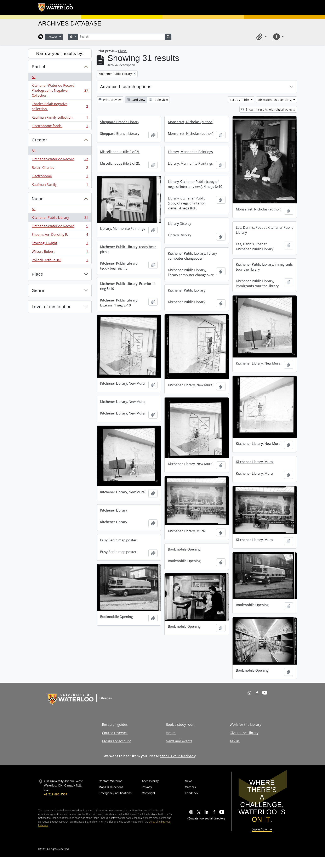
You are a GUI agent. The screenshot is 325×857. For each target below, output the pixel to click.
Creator (39, 140)
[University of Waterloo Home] (55, 7)
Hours (171, 733)
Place (37, 274)
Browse (53, 37)
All (33, 77)
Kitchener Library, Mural (255, 461)
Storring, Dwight (60, 244)
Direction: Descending (275, 100)
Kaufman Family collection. (60, 118)
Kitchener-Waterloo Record (60, 160)
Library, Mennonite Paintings (190, 152)
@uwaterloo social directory (206, 818)
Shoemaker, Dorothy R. (60, 235)
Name (38, 198)
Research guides (115, 724)
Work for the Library (245, 724)
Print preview (109, 100)
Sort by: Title (240, 100)
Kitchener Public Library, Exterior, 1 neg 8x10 (127, 286)
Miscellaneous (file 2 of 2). (120, 152)
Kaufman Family (60, 185)
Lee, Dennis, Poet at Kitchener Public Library (264, 230)
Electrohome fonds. (60, 126)
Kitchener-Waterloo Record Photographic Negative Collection (60, 90)
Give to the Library (244, 733)
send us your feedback (177, 756)
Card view (136, 100)
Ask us (235, 741)
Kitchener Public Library (60, 218)
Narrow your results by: (60, 53)
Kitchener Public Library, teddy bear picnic (128, 249)
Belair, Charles (60, 168)
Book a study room (180, 724)
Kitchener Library (113, 510)
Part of (38, 66)
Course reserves (114, 733)
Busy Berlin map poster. (118, 540)
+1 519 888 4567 (55, 794)
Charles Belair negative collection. (60, 106)
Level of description (52, 306)
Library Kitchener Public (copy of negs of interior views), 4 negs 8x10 (195, 184)
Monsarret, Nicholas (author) (190, 122)
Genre (38, 290)
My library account (116, 741)
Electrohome (60, 177)
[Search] (121, 37)
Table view (158, 100)
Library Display (179, 223)
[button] (261, 37)
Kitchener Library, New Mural (123, 401)
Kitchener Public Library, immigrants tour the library (264, 267)
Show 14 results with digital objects (268, 109)
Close (122, 51)
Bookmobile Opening (184, 549)
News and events (179, 741)
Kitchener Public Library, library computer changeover (192, 256)
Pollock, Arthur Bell (60, 261)
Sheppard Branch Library (119, 122)
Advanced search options (126, 86)
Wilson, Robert (60, 252)
